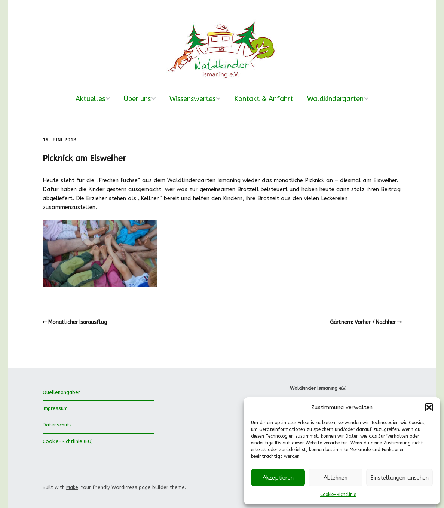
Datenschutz (57, 425)
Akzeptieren (278, 477)
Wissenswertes (192, 99)
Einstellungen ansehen (399, 477)
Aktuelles (90, 99)
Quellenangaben (62, 392)
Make (72, 487)
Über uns (137, 99)
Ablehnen (335, 477)
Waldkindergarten (335, 99)
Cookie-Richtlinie (338, 494)
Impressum (55, 408)
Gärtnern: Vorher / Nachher (363, 322)
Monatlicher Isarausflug (77, 322)
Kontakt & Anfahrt (263, 99)
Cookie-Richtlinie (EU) (68, 441)
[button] (429, 407)
